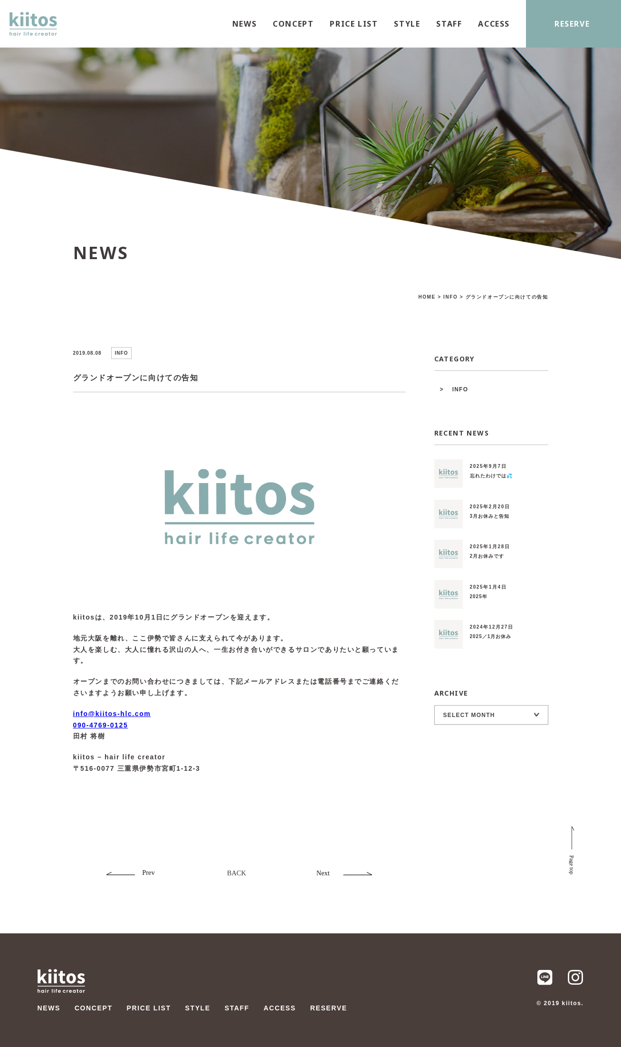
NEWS (244, 24)
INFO (460, 389)
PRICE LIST (354, 24)
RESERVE (572, 24)
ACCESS (494, 24)
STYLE (407, 24)
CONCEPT (293, 24)
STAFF (449, 24)
